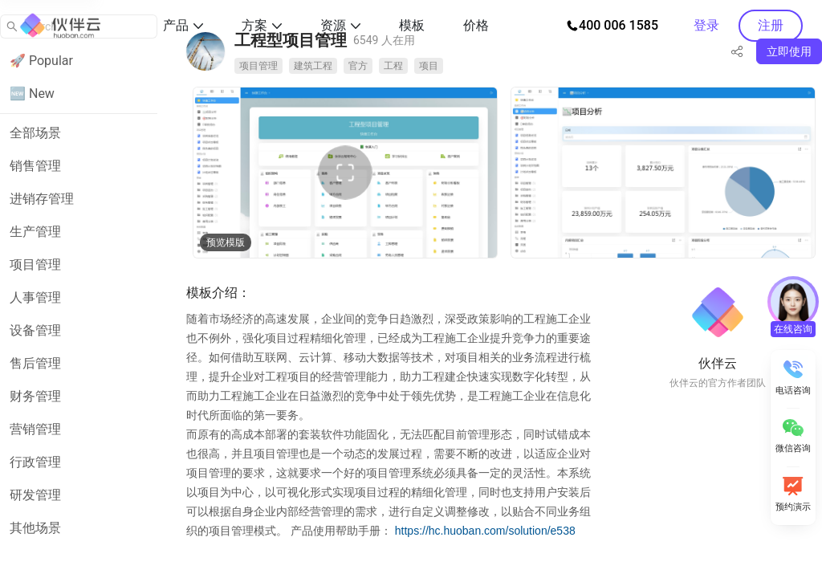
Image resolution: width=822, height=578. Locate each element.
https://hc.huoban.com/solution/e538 (485, 530)
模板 (412, 25)
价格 (476, 25)
